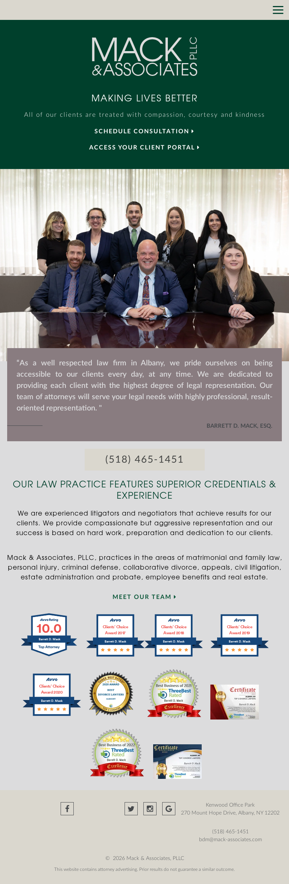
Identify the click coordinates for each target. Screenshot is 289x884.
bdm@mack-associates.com (230, 839)
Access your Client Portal (144, 148)
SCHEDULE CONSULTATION (144, 131)
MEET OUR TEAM (145, 597)
